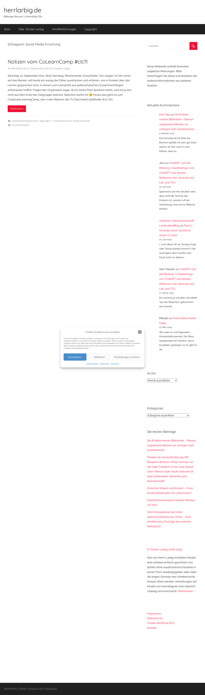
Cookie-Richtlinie (92, 363)
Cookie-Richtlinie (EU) (161, 623)
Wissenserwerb (81, 120)
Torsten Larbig (62, 68)
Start (7, 29)
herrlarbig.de (22, 10)
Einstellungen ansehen (127, 357)
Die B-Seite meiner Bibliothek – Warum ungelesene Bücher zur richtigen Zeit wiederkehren (171, 445)
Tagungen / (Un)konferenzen (55, 120)
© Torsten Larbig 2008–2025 (164, 549)
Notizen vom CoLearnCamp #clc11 (48, 61)
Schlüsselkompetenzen (25, 120)
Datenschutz (104, 363)
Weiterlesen (17, 108)
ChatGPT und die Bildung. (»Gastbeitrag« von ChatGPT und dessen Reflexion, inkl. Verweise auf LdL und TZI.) (176, 172)
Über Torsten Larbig (31, 29)
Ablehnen (99, 357)
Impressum (115, 363)
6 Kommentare (20, 125)
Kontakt (152, 627)
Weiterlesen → (187, 591)
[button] (139, 332)
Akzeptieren (75, 357)
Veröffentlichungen (64, 29)
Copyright (90, 29)
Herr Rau (164, 114)
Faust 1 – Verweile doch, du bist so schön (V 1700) (176, 230)
